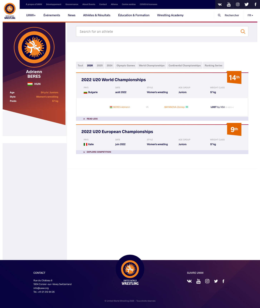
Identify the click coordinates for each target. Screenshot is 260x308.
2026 (90, 65)
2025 (100, 65)
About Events (88, 4)
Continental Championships (185, 65)
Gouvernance (71, 4)
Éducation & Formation (133, 15)
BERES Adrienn (121, 107)
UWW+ (31, 15)
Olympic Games (126, 65)
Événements (51, 15)
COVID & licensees (148, 4)
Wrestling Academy (170, 15)
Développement (53, 4)
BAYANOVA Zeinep (174, 107)
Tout (80, 65)
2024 (109, 65)
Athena (114, 4)
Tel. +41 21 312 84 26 (44, 291)
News (71, 15)
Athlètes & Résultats (96, 15)
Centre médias (129, 4)
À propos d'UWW (34, 4)
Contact (103, 4)
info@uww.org (41, 288)
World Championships (152, 65)
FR (250, 15)
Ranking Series (213, 65)
